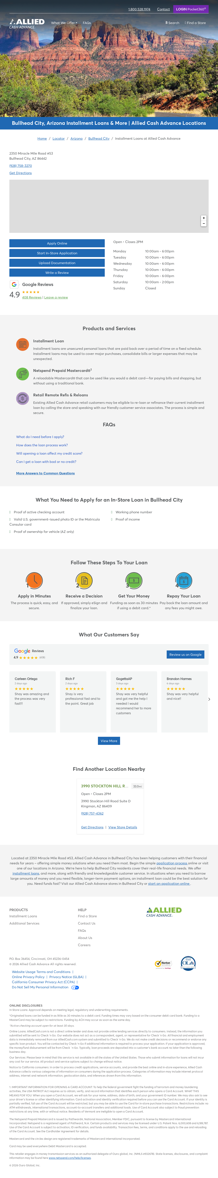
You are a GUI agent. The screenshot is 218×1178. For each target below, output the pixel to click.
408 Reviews (32, 297)
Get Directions (92, 827)
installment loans (26, 873)
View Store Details (122, 827)
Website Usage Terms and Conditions (41, 972)
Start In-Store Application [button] (57, 253)
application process (172, 863)
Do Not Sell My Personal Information (45, 987)
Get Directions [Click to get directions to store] (20, 173)
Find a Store (87, 916)
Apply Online (57, 243)
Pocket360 (191, 9)
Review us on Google (185, 654)
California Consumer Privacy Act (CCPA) (43, 982)
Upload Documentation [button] (57, 263)
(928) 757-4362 (92, 813)
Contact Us (86, 923)
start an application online (169, 883)
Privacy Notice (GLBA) (66, 977)
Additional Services (24, 923)
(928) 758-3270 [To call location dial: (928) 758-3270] (20, 166)
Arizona (76, 138)
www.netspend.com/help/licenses (70, 1158)
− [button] (204, 223)
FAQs (87, 23)
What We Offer (63, 23)
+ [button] (204, 218)
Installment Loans (23, 916)
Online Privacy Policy (28, 977)
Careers (84, 945)
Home (42, 138)
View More (109, 741)
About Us (85, 938)
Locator (59, 138)
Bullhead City (98, 138)
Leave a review (56, 297)
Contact (163, 9)
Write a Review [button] (57, 272)
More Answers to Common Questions (45, 473)
